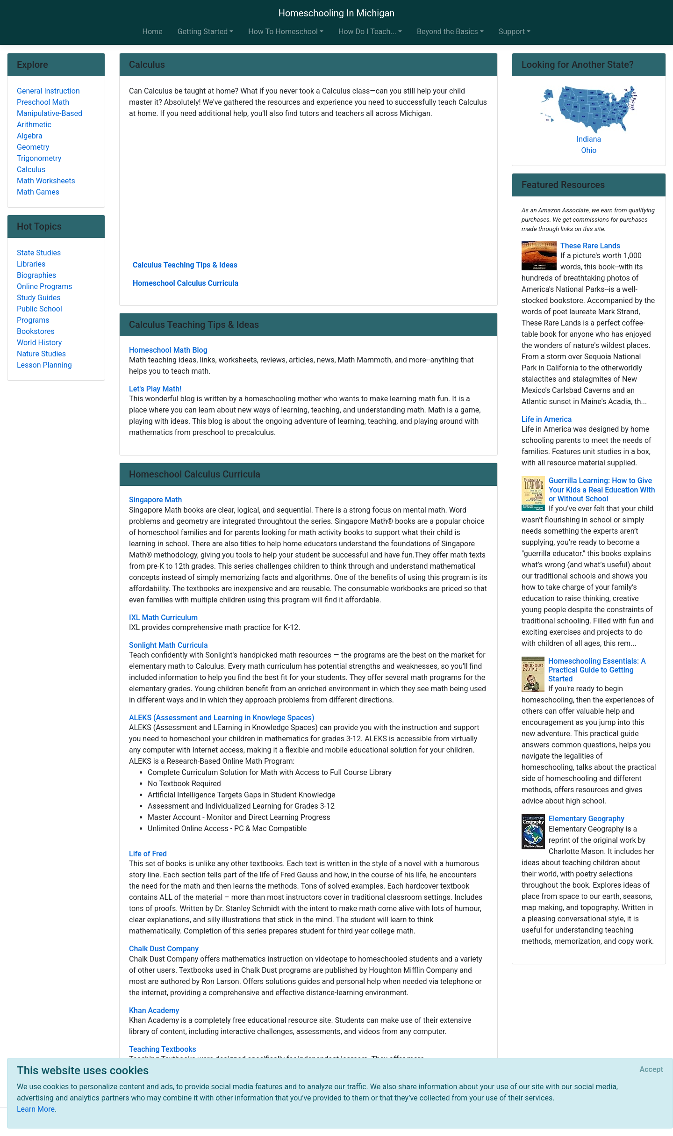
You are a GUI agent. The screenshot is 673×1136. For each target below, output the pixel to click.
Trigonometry (39, 158)
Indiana (589, 139)
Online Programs (44, 286)
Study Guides (39, 297)
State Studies (39, 252)
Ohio (589, 150)
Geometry (33, 147)
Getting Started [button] (203, 31)
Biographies (36, 275)
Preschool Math (43, 102)
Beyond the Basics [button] (447, 31)
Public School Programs (39, 314)
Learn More (36, 1109)
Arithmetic (34, 124)
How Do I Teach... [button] (367, 31)
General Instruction (48, 91)
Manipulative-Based (49, 113)
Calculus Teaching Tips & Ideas (185, 264)
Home (153, 31)
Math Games (38, 192)
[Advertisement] (308, 188)
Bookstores (36, 331)
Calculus (31, 169)
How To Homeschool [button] (283, 31)
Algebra (30, 135)
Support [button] (512, 31)
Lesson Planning (44, 365)
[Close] (651, 1069)
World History (39, 342)
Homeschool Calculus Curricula (185, 283)
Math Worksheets (46, 180)
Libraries (31, 264)
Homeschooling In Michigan (337, 13)
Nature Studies (41, 353)
